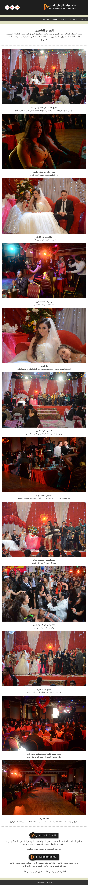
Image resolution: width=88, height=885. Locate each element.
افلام (63, 871)
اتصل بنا (46, 19)
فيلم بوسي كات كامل (32, 865)
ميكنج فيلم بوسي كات (20, 863)
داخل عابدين (29, 844)
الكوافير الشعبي (27, 841)
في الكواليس (43, 841)
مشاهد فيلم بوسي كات (55, 865)
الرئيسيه (83, 19)
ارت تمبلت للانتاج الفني (44, 882)
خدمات (54, 19)
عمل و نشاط (57, 844)
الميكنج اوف (12, 841)
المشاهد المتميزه (60, 841)
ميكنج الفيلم (76, 841)
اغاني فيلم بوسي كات (68, 863)
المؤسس (63, 19)
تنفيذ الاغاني (43, 844)
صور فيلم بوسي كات (32, 871)
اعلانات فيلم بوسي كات (44, 863)
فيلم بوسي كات (51, 871)
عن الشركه (73, 19)
